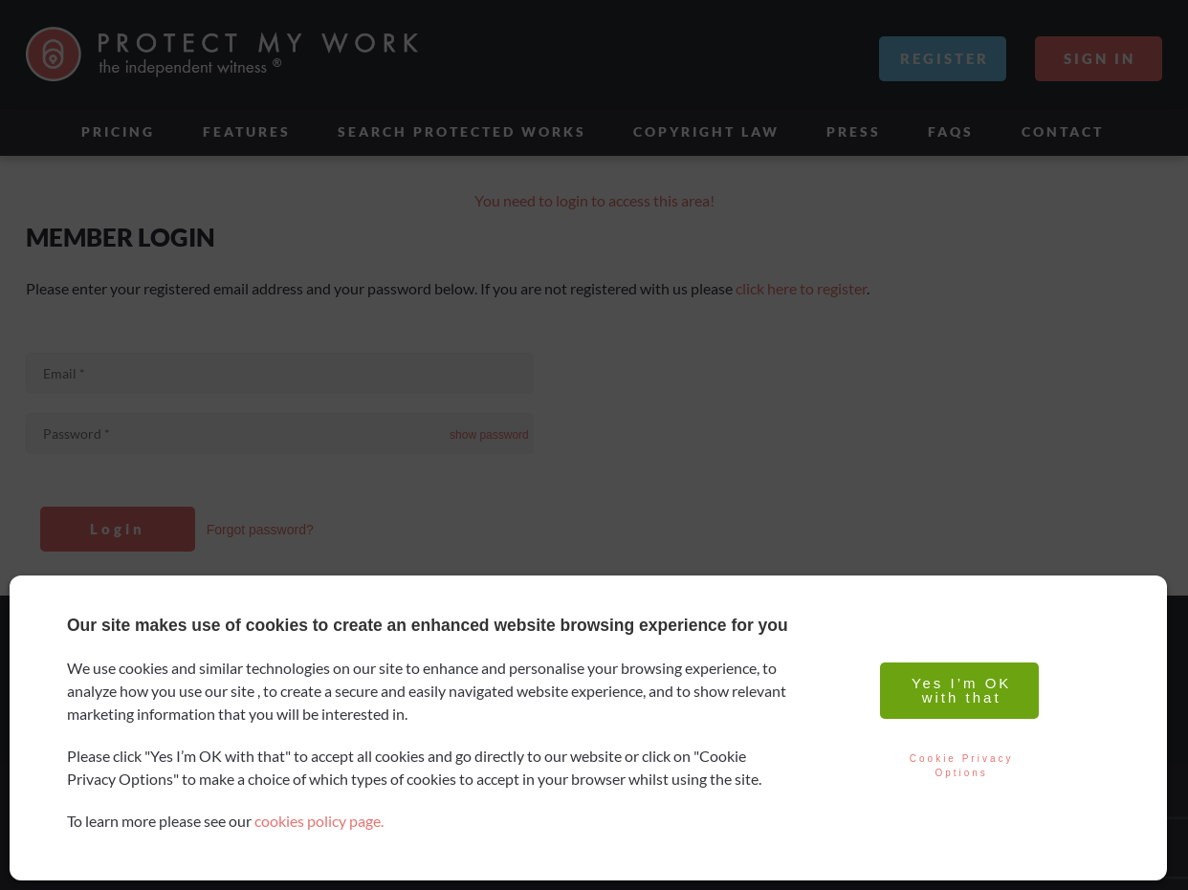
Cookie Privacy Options (959, 766)
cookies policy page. (319, 821)
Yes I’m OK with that (959, 690)
